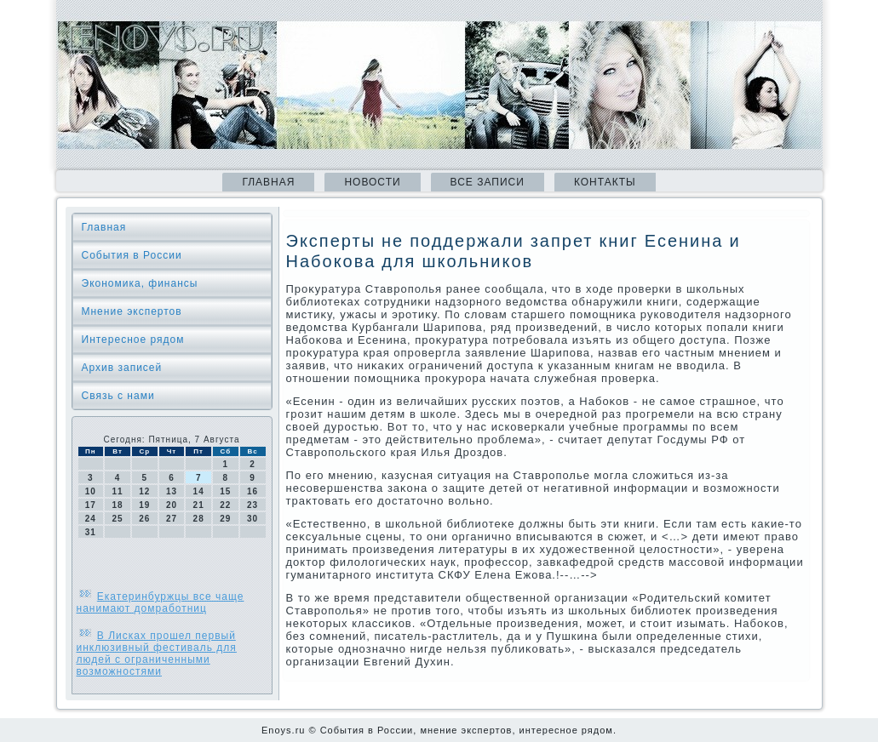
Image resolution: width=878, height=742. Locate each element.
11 (117, 491)
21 (198, 505)
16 (252, 491)
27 (171, 518)
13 (171, 491)
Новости (372, 182)
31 (90, 532)
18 (117, 505)
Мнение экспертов (132, 311)
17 (90, 505)
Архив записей (122, 368)
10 (90, 491)
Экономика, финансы (140, 283)
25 (117, 518)
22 (225, 505)
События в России (132, 255)
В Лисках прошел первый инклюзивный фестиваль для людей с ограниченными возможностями (157, 653)
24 (90, 518)
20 (171, 505)
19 (144, 505)
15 (225, 491)
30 (252, 518)
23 (252, 505)
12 (144, 491)
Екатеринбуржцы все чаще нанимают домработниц (160, 602)
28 (198, 518)
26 (144, 518)
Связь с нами (118, 396)
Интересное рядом (133, 339)
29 (225, 518)
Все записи (487, 182)
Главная (268, 182)
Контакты (605, 182)
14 (198, 491)
